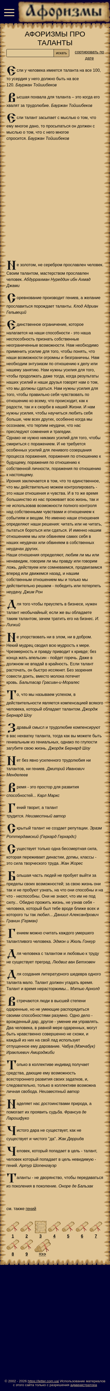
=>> (42, 1254)
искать (61, 53)
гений (31, 1208)
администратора (83, 1385)
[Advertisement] (55, 201)
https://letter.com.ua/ (43, 1381)
